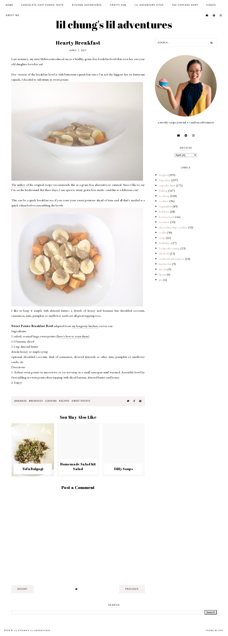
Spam (162, 274)
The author (18, 185)
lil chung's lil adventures (114, 24)
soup (162, 238)
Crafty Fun (118, 5)
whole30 (164, 253)
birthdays (165, 243)
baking (163, 190)
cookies (164, 201)
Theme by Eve (214, 630)
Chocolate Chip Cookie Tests (42, 5)
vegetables (165, 206)
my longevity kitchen (85, 326)
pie (161, 280)
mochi (163, 269)
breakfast (36, 400)
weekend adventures (171, 259)
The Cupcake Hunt (185, 5)
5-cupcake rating (169, 248)
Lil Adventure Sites (149, 5)
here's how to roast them (73, 336)
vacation (164, 222)
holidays (164, 211)
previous (132, 589)
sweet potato (81, 400)
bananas (20, 400)
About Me (12, 15)
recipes (64, 400)
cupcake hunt (167, 185)
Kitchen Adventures (87, 5)
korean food (166, 217)
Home (9, 5)
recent (22, 589)
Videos (211, 5)
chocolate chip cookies (173, 227)
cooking (51, 400)
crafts (162, 232)
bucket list (165, 264)
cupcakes (164, 180)
